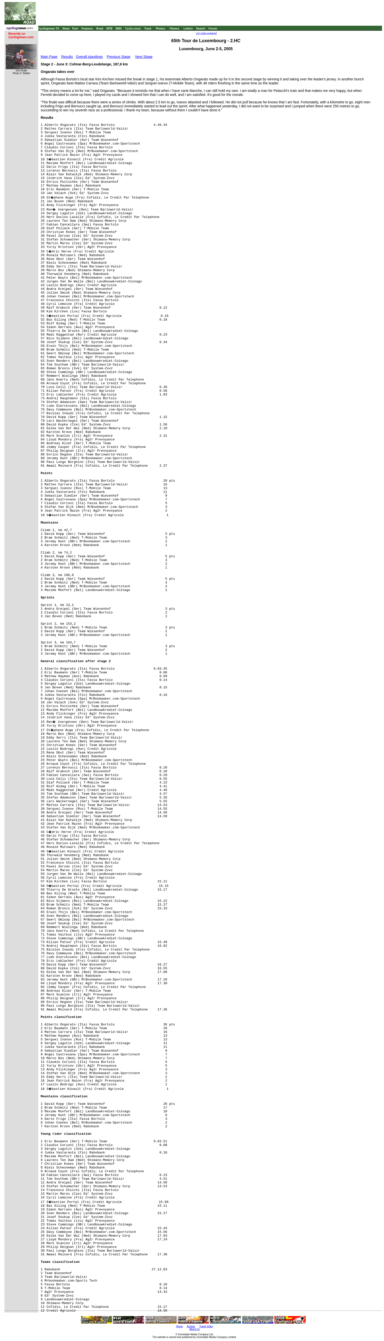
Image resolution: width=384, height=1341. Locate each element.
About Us (194, 1329)
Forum (213, 28)
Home (179, 1326)
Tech (75, 28)
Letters (188, 28)
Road (99, 28)
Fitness (174, 28)
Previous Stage (118, 57)
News (66, 28)
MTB (110, 28)
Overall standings (89, 57)
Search (200, 28)
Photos (160, 28)
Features (87, 28)
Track (147, 28)
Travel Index (206, 1326)
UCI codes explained (206, 33)
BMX (119, 28)
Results (67, 57)
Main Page (49, 57)
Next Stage (143, 57)
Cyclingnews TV (48, 28)
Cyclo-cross (133, 28)
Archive (191, 1326)
